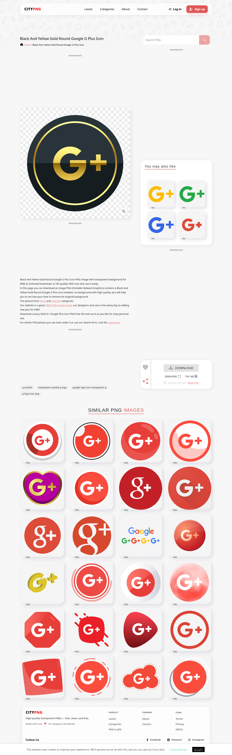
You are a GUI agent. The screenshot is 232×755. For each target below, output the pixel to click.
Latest (89, 9)
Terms (179, 718)
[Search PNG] (171, 40)
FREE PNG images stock (58, 305)
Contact (142, 9)
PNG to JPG (115, 729)
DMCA (179, 729)
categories (114, 322)
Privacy (180, 724)
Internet (56, 301)
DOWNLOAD (181, 368)
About (126, 9)
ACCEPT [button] (198, 749)
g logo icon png (30, 393)
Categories (107, 9)
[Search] (204, 40)
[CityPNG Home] (32, 9)
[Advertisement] (75, 81)
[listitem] (153, 740)
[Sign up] (197, 9)
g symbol (27, 387)
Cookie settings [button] (178, 749)
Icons (43, 301)
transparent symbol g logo (52, 387)
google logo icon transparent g (89, 387)
